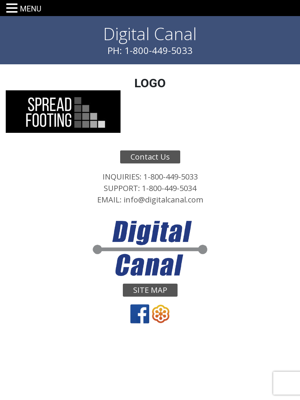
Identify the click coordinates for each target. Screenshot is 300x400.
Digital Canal (150, 33)
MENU (30, 8)
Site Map (150, 290)
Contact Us (150, 157)
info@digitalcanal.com (163, 199)
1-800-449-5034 (169, 188)
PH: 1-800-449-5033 (150, 50)
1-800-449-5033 (170, 176)
